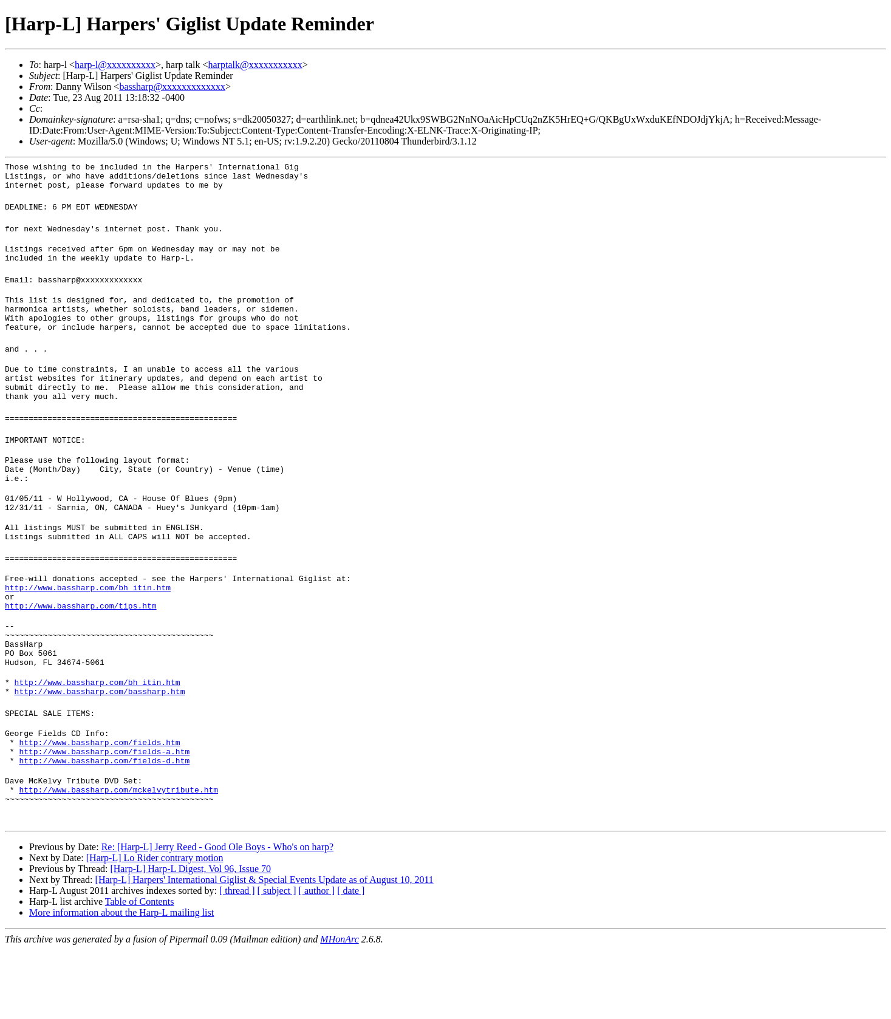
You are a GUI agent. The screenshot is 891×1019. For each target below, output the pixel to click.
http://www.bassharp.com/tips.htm (81, 649)
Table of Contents (139, 971)
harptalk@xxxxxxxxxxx (255, 65)
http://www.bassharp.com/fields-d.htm (104, 824)
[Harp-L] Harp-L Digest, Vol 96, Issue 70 (190, 938)
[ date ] (350, 960)
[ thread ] (237, 960)
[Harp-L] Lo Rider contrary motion (155, 927)
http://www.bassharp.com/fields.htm (99, 802)
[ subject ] (277, 960)
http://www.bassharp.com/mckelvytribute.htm (118, 856)
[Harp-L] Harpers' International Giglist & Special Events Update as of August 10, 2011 (264, 949)
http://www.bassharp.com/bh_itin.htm (88, 627)
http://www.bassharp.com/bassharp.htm (100, 747)
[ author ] (317, 960)
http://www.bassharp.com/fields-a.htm (104, 813)
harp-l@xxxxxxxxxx (115, 65)
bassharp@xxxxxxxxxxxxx (172, 86)
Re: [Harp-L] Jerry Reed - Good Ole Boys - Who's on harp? (217, 916)
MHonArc (339, 1008)
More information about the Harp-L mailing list (121, 981)
